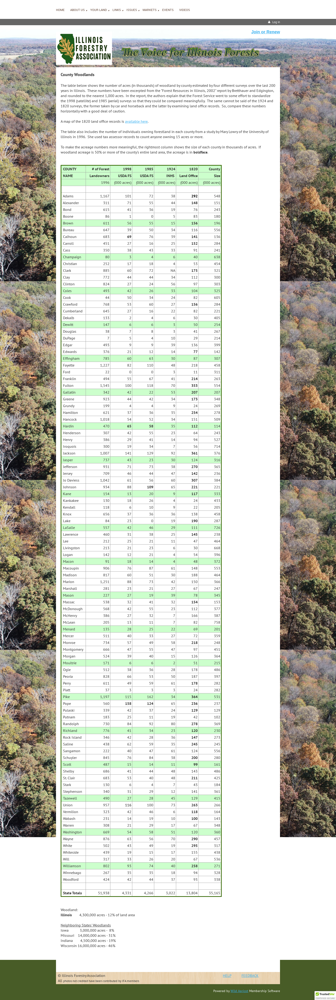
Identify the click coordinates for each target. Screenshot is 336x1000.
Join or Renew (265, 32)
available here (136, 121)
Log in (276, 22)
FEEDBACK (250, 975)
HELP (227, 975)
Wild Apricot (239, 991)
